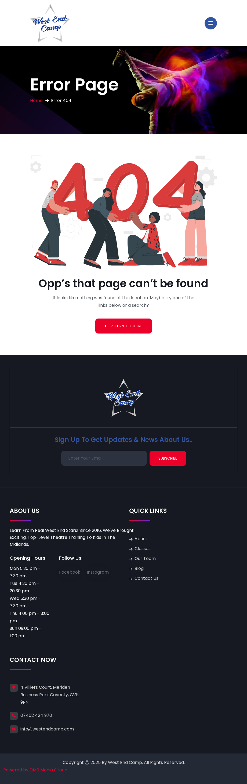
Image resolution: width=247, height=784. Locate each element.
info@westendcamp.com (47, 729)
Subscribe (167, 458)
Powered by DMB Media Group (35, 770)
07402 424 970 (36, 715)
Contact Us (146, 578)
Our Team (145, 558)
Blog (139, 568)
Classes (143, 548)
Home (36, 100)
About (141, 538)
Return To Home (124, 326)
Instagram (98, 572)
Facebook (69, 572)
